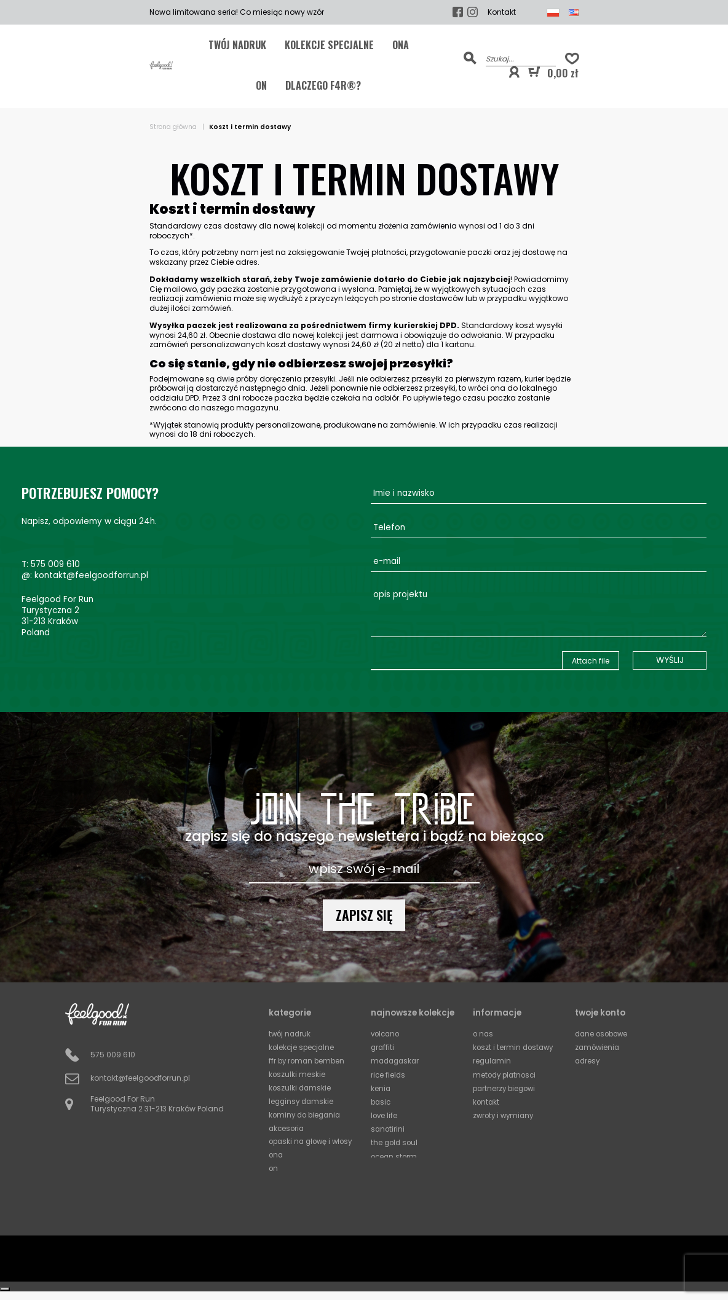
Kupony (589, 1073)
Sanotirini (388, 1127)
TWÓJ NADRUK (237, 44)
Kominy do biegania (307, 1114)
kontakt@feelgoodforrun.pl (91, 575)
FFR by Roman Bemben (308, 1061)
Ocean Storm (395, 1154)
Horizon (384, 1180)
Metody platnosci (506, 1073)
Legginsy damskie (302, 1101)
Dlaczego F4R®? (323, 85)
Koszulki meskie (297, 1074)
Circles (383, 1194)
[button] (514, 72)
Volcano (386, 1033)
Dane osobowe (603, 1033)
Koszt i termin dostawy (514, 1047)
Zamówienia (598, 1047)
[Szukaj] (521, 58)
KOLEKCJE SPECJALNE (329, 44)
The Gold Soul (395, 1140)
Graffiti (383, 1047)
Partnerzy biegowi (506, 1087)
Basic (381, 1100)
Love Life (384, 1114)
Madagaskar (396, 1060)
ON (261, 85)
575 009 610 (55, 564)
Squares (386, 1207)
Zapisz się (364, 915)
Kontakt (502, 12)
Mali (379, 1167)
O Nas (483, 1033)
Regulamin (492, 1060)
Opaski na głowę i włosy (301, 1146)
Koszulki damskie (301, 1087)
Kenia (381, 1087)
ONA (400, 44)
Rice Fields (388, 1073)
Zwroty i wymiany (505, 1114)
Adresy (588, 1060)
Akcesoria (287, 1127)
